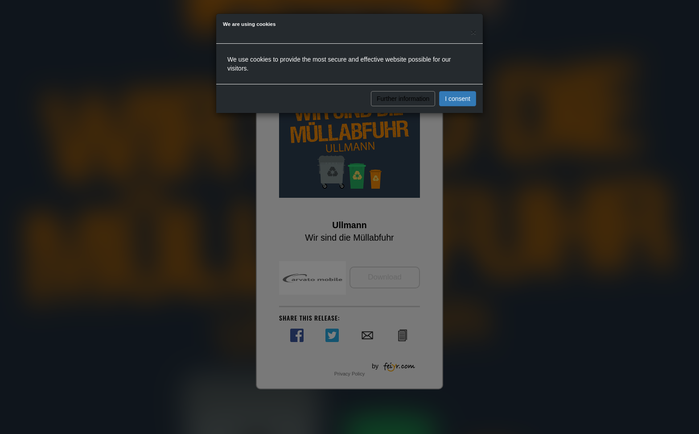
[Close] (473, 32)
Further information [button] (403, 98)
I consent (457, 98)
